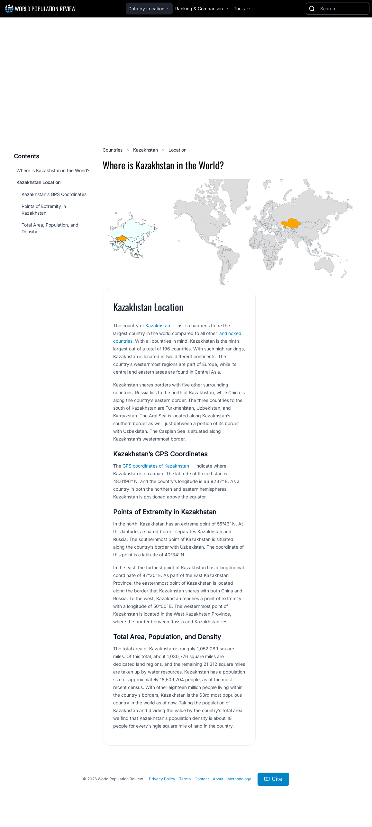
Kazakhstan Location (38, 182)
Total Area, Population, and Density (50, 228)
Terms (185, 778)
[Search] (343, 8)
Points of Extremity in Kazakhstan (44, 209)
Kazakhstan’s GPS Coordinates (54, 194)
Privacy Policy (162, 778)
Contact (202, 778)
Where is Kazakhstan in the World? (52, 170)
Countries (113, 150)
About (218, 778)
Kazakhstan (146, 150)
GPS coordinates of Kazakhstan (155, 466)
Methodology (239, 778)
